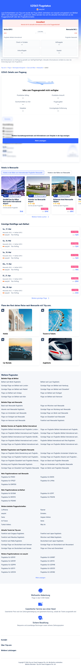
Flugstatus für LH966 (47, 481)
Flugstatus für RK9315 (8, 497)
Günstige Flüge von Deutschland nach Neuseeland (56, 544)
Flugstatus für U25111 (8, 568)
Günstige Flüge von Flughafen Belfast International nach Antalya (60, 437)
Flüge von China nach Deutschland (51, 548)
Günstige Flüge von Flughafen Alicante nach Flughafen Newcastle (60, 457)
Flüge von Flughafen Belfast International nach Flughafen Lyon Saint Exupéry (20, 433)
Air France (4, 521)
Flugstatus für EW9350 (8, 484)
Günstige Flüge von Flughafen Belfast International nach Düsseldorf (20, 444)
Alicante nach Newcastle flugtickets (12, 409)
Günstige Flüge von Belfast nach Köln (13, 397)
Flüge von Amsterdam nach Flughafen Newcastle (56, 464)
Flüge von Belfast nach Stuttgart (51, 393)
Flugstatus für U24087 (47, 557)
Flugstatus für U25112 (47, 561)
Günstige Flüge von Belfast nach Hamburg (54, 385)
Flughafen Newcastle (71, 37)
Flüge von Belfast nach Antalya (11, 393)
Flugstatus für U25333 (47, 568)
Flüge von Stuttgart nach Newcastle (13, 417)
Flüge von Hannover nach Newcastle (13, 420)
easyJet (3, 513)
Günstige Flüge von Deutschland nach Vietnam (16, 544)
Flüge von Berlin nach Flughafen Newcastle (54, 468)
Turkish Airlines (6, 524)
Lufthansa (4, 510)
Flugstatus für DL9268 (8, 493)
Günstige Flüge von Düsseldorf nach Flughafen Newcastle (20, 468)
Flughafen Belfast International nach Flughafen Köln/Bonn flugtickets (20, 437)
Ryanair (42, 510)
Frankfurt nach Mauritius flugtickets (12, 537)
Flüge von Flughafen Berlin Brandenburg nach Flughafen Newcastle (20, 453)
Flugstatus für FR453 (8, 477)
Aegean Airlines (45, 517)
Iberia (42, 521)
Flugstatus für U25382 (47, 572)
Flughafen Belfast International (13, 37)
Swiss (3, 517)
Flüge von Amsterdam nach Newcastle (13, 413)
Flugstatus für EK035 (47, 477)
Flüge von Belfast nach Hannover (51, 397)
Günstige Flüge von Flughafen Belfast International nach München (60, 444)
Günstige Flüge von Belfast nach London (14, 385)
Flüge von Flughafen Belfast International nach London (19, 440)
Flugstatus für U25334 (8, 572)
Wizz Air (42, 524)
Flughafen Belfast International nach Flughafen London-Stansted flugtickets (20, 429)
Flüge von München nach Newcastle (52, 406)
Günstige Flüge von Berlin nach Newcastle (54, 413)
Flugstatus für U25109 (8, 561)
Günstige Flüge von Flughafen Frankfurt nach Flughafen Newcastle (20, 457)
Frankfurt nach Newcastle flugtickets (52, 420)
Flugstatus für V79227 (8, 481)
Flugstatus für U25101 (8, 557)
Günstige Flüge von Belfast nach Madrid (14, 389)
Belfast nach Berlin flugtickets (11, 382)
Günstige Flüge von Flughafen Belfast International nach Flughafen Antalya (60, 433)
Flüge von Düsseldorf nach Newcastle (52, 417)
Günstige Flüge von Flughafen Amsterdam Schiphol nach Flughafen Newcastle (60, 453)
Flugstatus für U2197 (47, 493)
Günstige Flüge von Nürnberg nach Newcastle (55, 409)
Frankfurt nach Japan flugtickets (50, 533)
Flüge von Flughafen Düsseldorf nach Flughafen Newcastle (20, 460)
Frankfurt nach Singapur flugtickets (12, 533)
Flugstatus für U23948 (47, 565)
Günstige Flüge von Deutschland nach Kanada (16, 548)
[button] (77, 2)
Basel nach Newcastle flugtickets (12, 406)
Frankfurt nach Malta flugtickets (11, 541)
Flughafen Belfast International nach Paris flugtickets (57, 440)
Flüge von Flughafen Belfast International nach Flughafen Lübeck (60, 429)
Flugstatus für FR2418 (47, 497)
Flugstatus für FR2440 (8, 501)
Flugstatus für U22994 (8, 565)
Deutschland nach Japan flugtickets (51, 541)
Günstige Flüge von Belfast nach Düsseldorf (54, 389)
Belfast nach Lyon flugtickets (49, 382)
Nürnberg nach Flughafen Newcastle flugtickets (16, 464)
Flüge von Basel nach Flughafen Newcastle (54, 460)
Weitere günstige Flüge (40, 298)
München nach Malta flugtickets (50, 537)
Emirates (43, 513)
